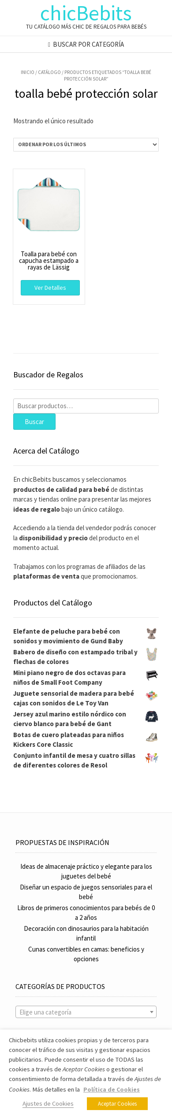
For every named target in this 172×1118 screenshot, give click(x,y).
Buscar (34, 421)
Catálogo (49, 72)
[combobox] (86, 1012)
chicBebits (86, 12)
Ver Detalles (50, 287)
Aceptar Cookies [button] (117, 1103)
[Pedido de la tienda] (86, 144)
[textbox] (86, 1012)
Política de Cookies (111, 1089)
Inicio (27, 72)
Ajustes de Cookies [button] (48, 1103)
